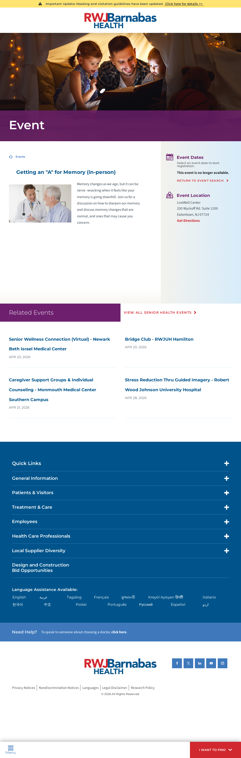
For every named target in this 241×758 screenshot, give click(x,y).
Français (101, 597)
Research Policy (143, 687)
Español (178, 604)
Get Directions (188, 220)
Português (117, 604)
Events (20, 156)
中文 (47, 604)
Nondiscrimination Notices (59, 687)
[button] (215, 750)
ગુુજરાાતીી (128, 597)
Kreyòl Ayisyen (161, 597)
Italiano (209, 597)
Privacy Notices (23, 687)
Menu (10, 749)
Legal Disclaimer (114, 687)
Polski (81, 604)
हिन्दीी (179, 597)
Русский (146, 604)
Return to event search (200, 180)
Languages (90, 687)
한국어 (17, 604)
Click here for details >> (184, 4)
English (19, 597)
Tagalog (74, 597)
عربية (44, 597)
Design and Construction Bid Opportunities (40, 567)
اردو (206, 604)
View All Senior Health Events (158, 312)
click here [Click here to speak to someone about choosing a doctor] (118, 632)
